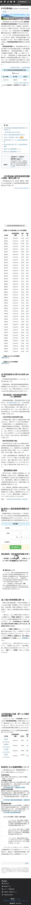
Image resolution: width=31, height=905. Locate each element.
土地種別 (6, 542)
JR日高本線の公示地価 (15, 67)
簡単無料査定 (22, 1)
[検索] (29, 1)
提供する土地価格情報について (12, 149)
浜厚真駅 (6, 744)
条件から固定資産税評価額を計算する (14, 134)
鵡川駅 (6, 754)
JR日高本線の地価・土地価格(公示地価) (14, 787)
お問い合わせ (7, 900)
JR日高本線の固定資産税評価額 (12, 812)
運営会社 (5, 883)
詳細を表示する (5, 357)
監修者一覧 (6, 886)
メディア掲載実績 (8, 889)
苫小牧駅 (6, 749)
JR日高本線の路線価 (25, 67)
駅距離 (7, 528)
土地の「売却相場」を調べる (12, 137)
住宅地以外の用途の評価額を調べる (22, 83)
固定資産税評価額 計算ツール (15, 402)
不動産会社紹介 (7, 894)
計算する (15, 547)
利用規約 (13, 900)
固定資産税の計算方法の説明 (12, 132)
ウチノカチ (24, 849)
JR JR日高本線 (6, 741)
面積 (8, 533)
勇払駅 (6, 739)
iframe (15, 104)
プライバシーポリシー (22, 900)
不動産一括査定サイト (9, 892)
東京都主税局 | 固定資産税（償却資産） (17, 499)
